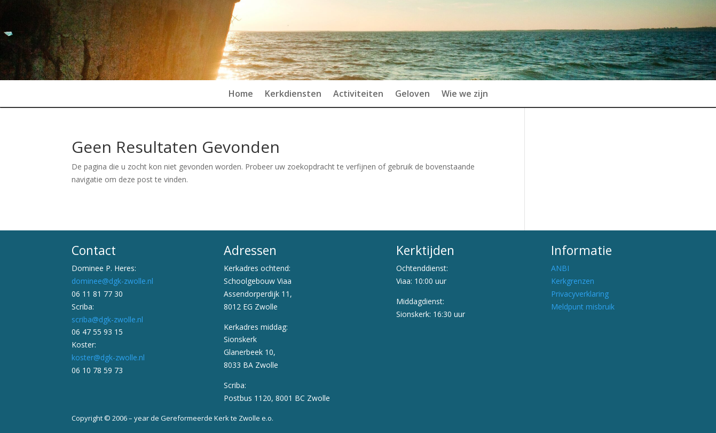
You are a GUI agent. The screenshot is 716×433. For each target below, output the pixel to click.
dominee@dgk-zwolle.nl (112, 281)
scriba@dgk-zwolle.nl (107, 319)
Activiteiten (358, 94)
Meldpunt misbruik (583, 306)
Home (241, 94)
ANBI (560, 268)
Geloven (412, 94)
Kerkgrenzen (572, 281)
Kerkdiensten (293, 94)
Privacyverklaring (580, 294)
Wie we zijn (465, 94)
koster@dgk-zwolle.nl (108, 357)
